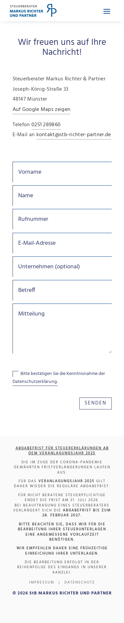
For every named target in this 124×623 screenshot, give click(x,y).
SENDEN (95, 403)
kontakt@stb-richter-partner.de (73, 135)
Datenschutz (79, 582)
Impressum (41, 582)
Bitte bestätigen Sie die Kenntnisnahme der (59, 378)
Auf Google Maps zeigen (42, 109)
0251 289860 (46, 125)
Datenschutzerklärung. (35, 382)
